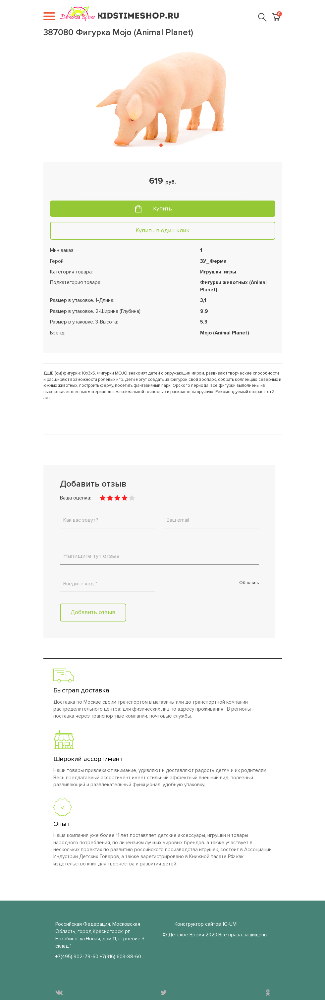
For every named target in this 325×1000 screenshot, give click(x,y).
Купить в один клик (162, 230)
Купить (162, 208)
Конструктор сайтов (198, 924)
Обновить (249, 582)
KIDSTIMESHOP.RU (138, 16)
